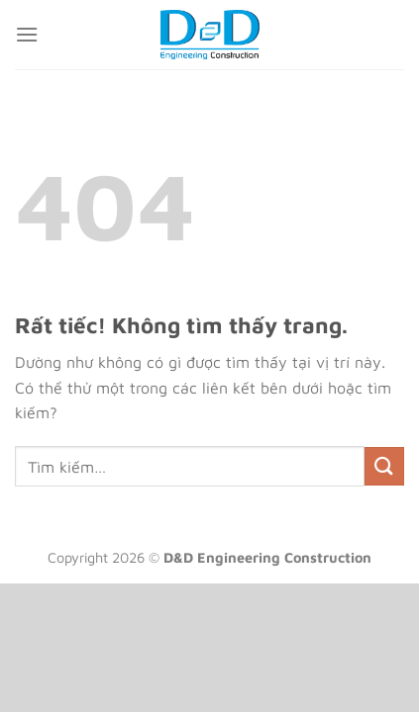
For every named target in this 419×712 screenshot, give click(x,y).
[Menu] (27, 34)
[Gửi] (384, 466)
